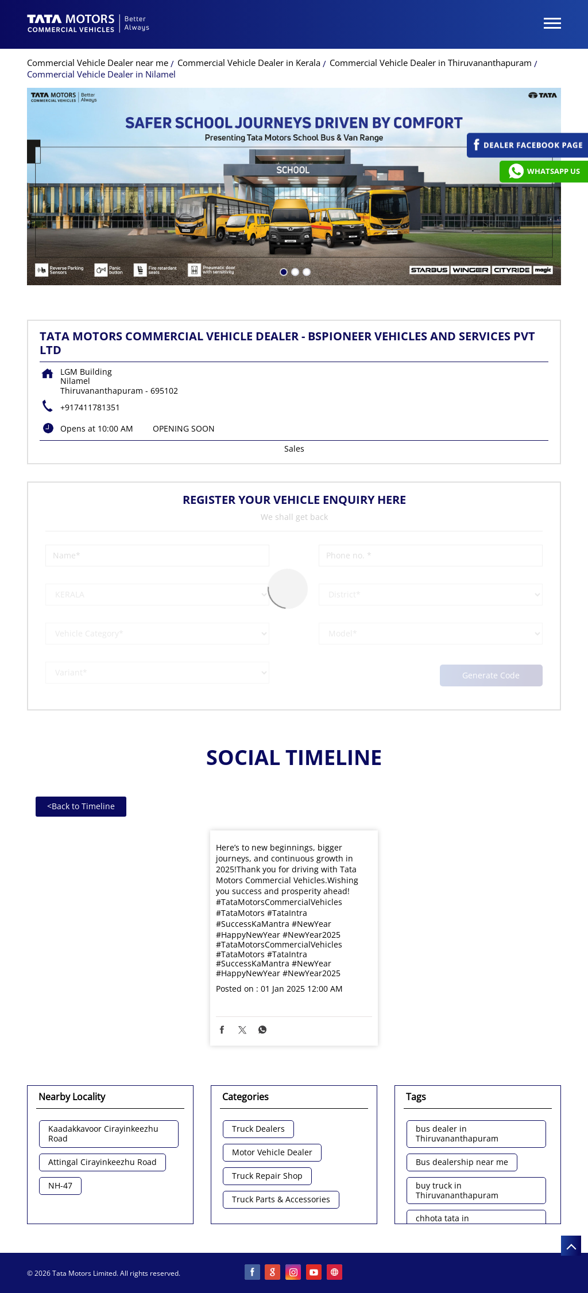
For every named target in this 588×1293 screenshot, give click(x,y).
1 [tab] (282, 271)
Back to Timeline (81, 806)
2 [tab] (294, 271)
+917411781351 (90, 407)
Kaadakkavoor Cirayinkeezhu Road (103, 1134)
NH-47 (60, 1186)
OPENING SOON (184, 428)
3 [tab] (305, 271)
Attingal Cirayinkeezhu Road (102, 1162)
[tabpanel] (294, 186)
